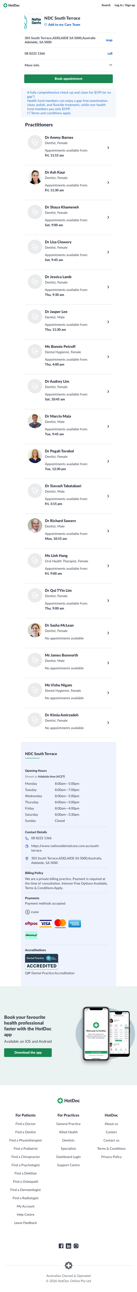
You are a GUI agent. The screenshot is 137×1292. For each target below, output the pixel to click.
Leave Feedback (25, 1223)
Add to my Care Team (62, 24)
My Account (26, 1206)
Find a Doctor (26, 1124)
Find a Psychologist (26, 1165)
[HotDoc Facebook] (61, 1246)
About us (111, 1124)
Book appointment (68, 78)
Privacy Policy (111, 1157)
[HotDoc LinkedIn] (68, 1246)
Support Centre (68, 1165)
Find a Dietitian (25, 1173)
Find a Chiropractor (25, 1157)
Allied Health (68, 1132)
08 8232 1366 (41, 838)
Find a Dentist (25, 1132)
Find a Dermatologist (25, 1190)
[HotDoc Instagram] (76, 1246)
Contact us (111, 1140)
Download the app (28, 1052)
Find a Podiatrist (26, 1148)
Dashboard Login (68, 1157)
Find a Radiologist (25, 1198)
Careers (111, 1132)
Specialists (68, 1148)
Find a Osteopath (25, 1181)
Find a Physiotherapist (25, 1140)
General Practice (68, 1124)
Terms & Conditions (111, 1148)
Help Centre (25, 1214)
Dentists (68, 1140)
